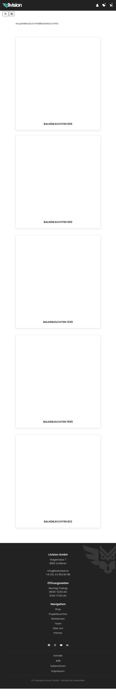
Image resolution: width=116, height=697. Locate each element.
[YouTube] (61, 644)
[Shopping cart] (111, 5)
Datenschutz (58, 666)
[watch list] (104, 5)
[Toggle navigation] (11, 14)
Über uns (58, 628)
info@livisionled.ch (58, 571)
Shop (58, 609)
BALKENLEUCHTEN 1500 (58, 422)
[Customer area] (98, 5)
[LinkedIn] (67, 644)
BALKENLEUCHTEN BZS (58, 521)
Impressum (58, 671)
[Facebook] (49, 644)
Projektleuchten (58, 614)
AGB (58, 660)
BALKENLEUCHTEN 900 (58, 222)
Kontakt (58, 655)
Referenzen (58, 618)
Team (58, 623)
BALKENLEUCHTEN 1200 (58, 322)
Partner (58, 633)
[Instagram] (55, 644)
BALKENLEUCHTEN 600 (58, 124)
